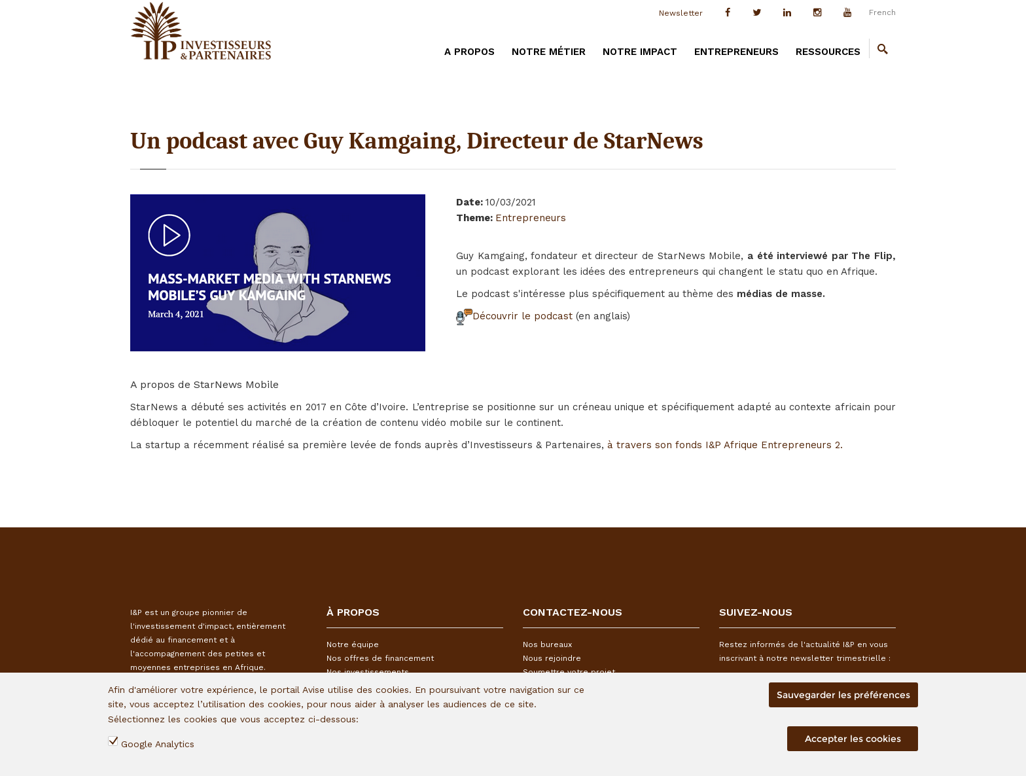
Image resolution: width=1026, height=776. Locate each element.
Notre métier (549, 52)
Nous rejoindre (552, 658)
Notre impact (640, 52)
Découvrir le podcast (516, 316)
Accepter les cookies (853, 739)
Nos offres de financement (380, 658)
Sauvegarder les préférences (843, 695)
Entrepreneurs (736, 52)
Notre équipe (353, 644)
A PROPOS (469, 52)
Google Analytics (157, 744)
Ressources (828, 52)
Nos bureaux (547, 644)
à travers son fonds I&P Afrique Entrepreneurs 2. (725, 445)
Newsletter (681, 13)
